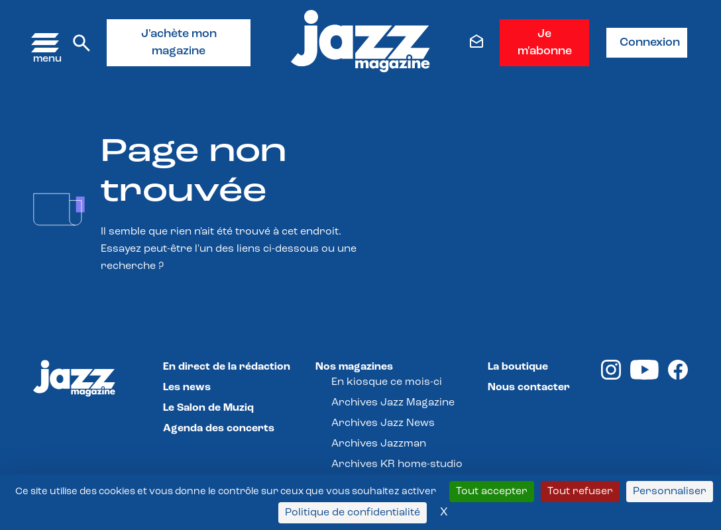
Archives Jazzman (378, 444)
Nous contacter (529, 387)
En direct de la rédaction (226, 367)
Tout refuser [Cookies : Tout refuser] (580, 491)
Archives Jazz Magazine (393, 403)
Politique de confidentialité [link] (352, 512)
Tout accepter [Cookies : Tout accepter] (491, 491)
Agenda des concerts (218, 428)
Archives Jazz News (383, 423)
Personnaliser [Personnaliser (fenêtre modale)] (669, 491)
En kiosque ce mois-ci (386, 382)
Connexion (650, 42)
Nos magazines (354, 367)
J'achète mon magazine (179, 43)
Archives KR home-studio (397, 464)
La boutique (518, 367)
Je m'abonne (545, 43)
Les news (187, 387)
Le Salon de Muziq (208, 408)
